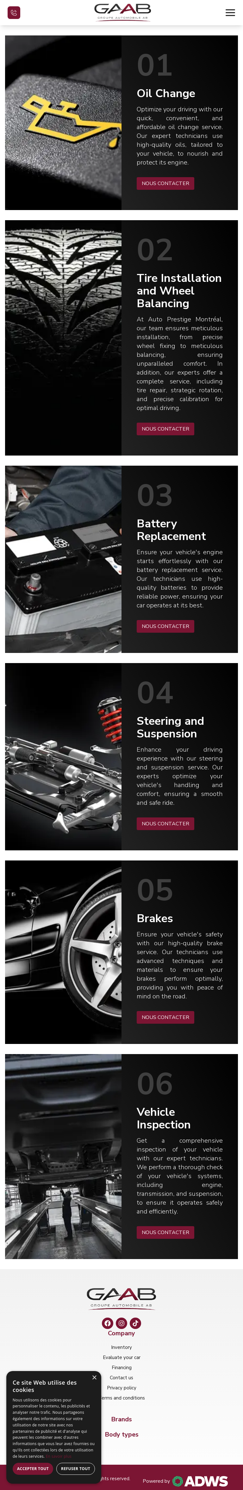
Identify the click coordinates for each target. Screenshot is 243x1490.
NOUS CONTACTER (165, 183)
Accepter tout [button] (33, 1468)
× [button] (94, 1377)
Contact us (121, 1378)
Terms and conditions (121, 1398)
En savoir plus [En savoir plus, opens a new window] (59, 1456)
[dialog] (53, 1427)
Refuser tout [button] (75, 1468)
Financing (122, 1367)
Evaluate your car (121, 1357)
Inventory (121, 1347)
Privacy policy (121, 1388)
